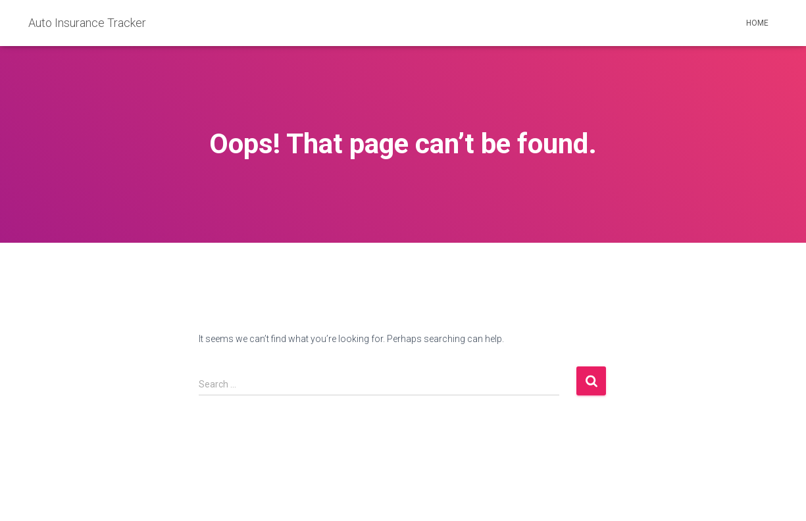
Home (757, 23)
